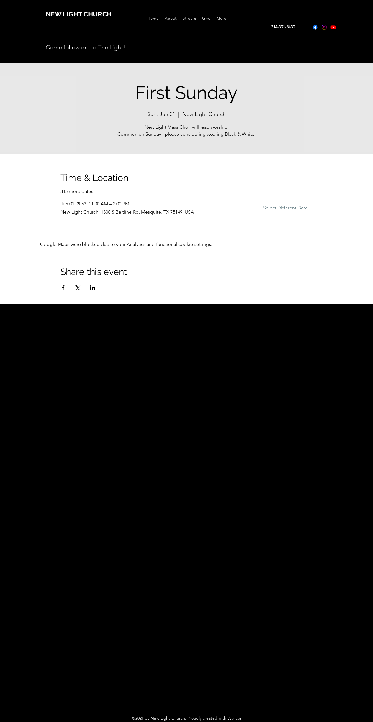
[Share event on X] (78, 287)
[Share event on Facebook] (63, 287)
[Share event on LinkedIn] (92, 287)
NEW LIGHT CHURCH (79, 14)
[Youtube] (333, 27)
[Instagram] (324, 27)
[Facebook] (315, 27)
